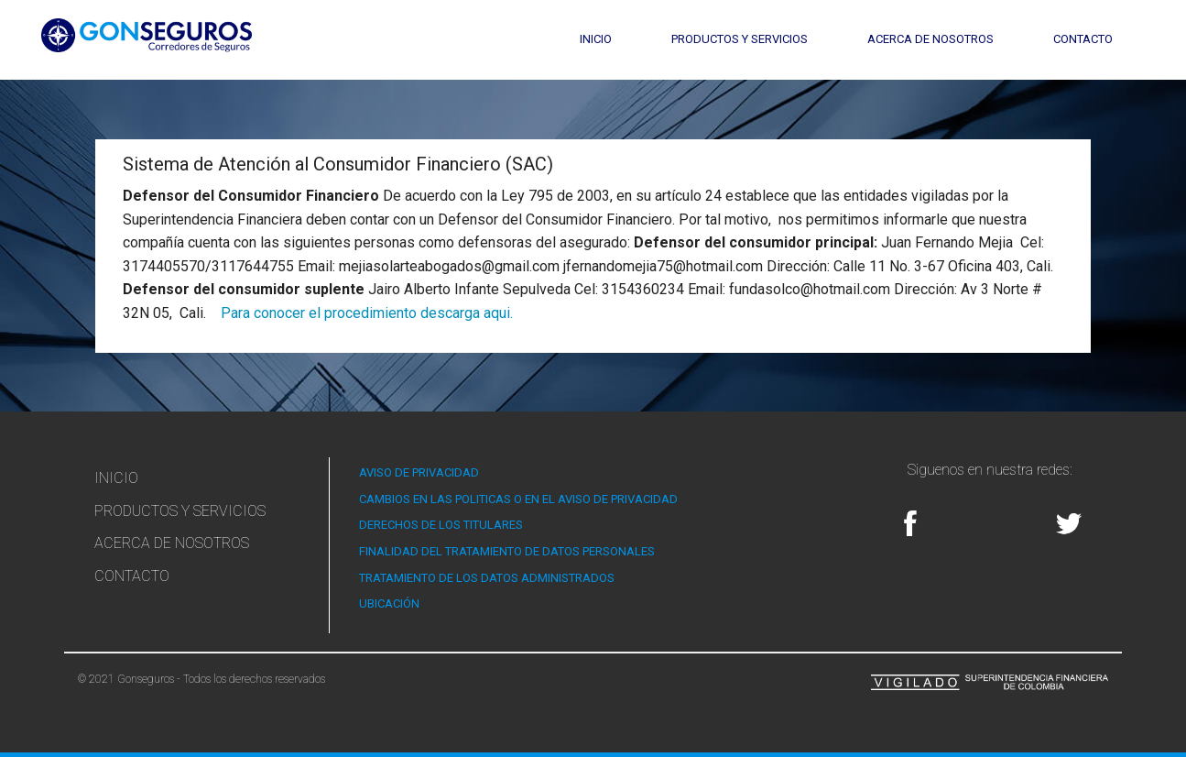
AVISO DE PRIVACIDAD (419, 472)
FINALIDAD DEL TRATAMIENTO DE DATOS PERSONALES (507, 551)
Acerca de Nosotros (930, 39)
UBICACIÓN (389, 603)
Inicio (596, 39)
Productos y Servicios (739, 39)
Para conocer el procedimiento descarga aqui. (367, 313)
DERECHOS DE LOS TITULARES (441, 525)
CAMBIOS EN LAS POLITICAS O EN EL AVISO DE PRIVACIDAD (518, 499)
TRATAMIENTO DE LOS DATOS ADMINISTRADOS (487, 578)
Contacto (1083, 39)
